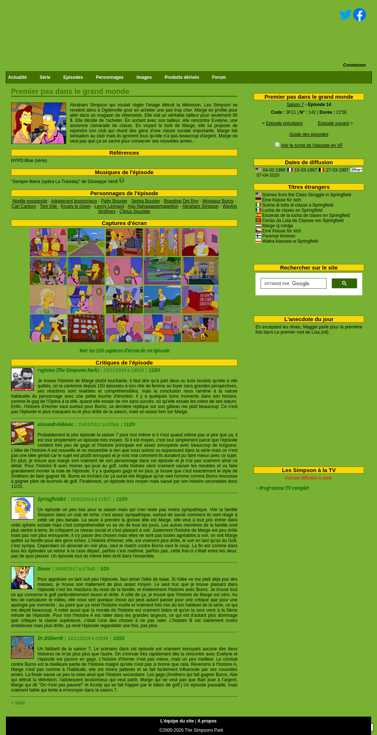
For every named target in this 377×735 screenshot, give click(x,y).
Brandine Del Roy (181, 201)
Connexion (354, 65)
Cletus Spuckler (134, 211)
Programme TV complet (284, 488)
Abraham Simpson (200, 206)
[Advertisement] (306, 399)
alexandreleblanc (56, 424)
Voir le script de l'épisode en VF (312, 145)
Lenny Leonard (109, 206)
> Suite (18, 703)
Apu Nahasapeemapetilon (153, 206)
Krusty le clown (76, 206)
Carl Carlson (23, 206)
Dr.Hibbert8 (51, 638)
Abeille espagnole (30, 201)
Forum (219, 77)
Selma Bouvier (145, 201)
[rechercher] (292, 283)
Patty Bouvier (114, 201)
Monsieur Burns (217, 201)
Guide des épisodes (308, 134)
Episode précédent (284, 123)
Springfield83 (52, 499)
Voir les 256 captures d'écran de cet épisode (124, 351)
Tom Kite (49, 206)
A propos (206, 721)
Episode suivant (333, 123)
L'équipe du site (177, 721)
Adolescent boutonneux (74, 201)
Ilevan (44, 569)
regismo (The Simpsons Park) (68, 370)
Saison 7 (295, 104)
